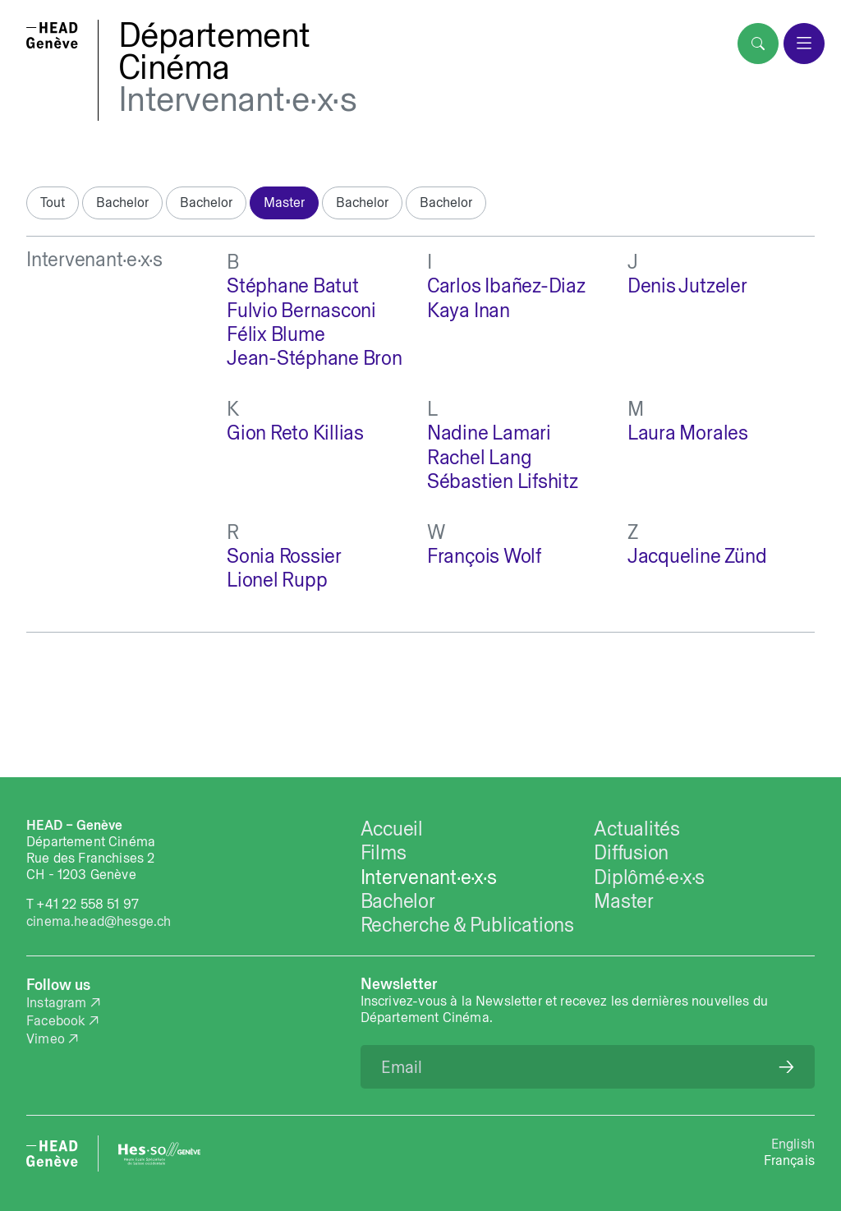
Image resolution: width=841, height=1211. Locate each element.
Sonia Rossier (284, 556)
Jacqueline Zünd (696, 556)
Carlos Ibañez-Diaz (506, 285)
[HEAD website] (52, 1153)
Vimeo (45, 1038)
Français (789, 1160)
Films (384, 852)
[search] (758, 43)
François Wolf (484, 556)
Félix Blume (275, 334)
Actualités (637, 828)
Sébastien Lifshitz (502, 481)
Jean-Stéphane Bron (314, 358)
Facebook (55, 1020)
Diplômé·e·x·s (649, 877)
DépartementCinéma (214, 51)
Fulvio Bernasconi (301, 310)
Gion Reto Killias (295, 432)
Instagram (56, 1002)
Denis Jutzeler (687, 285)
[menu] (804, 43)
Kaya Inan (468, 310)
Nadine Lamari (489, 432)
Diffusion (631, 852)
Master (284, 202)
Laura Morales (687, 432)
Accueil (392, 828)
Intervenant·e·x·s (237, 99)
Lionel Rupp (277, 580)
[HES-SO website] (159, 1153)
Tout (52, 202)
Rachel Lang (479, 457)
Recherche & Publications (467, 925)
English (793, 1143)
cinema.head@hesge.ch (98, 921)
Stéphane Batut (293, 285)
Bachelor (122, 202)
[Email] (588, 1067)
